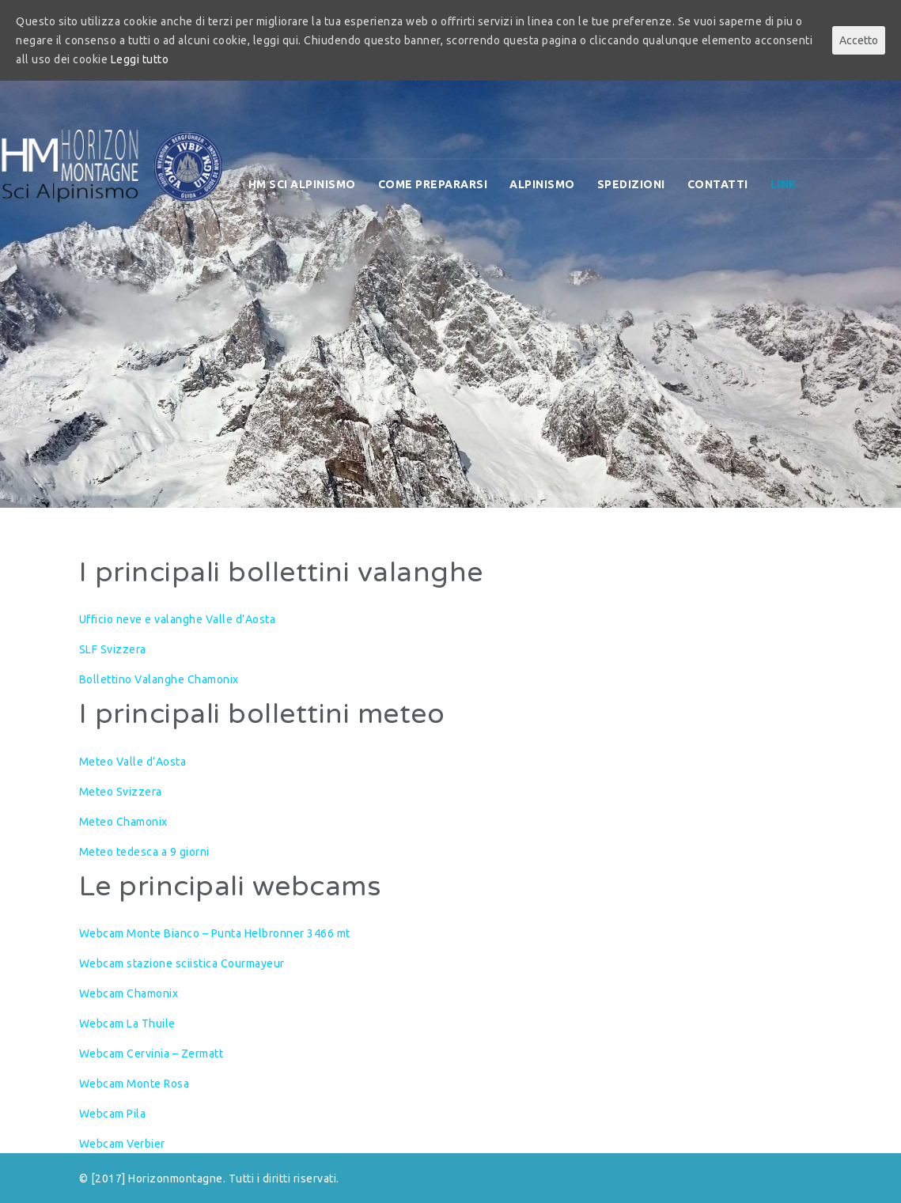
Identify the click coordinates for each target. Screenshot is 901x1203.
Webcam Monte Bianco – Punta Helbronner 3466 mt (214, 933)
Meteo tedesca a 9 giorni (144, 852)
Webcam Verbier (122, 1143)
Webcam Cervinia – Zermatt (151, 1053)
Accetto (858, 40)
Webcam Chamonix (129, 993)
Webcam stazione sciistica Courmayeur (182, 963)
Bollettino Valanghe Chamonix (159, 679)
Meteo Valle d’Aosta (133, 761)
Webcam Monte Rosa (134, 1083)
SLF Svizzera (112, 649)
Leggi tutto (140, 59)
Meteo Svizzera (120, 791)
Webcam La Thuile (127, 1023)
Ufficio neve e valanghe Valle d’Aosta (177, 619)
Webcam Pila (112, 1113)
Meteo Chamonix (123, 821)
